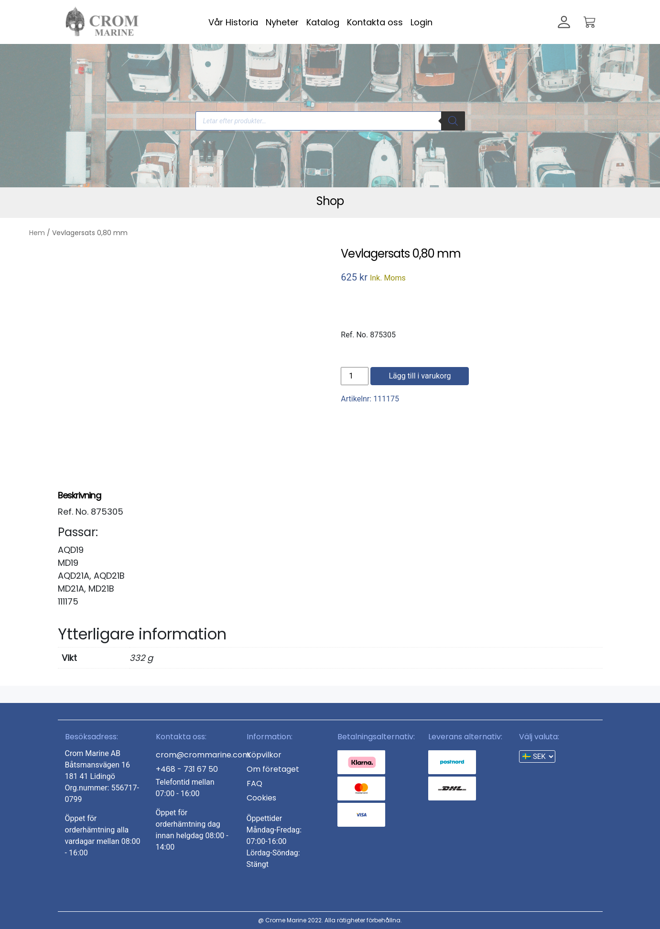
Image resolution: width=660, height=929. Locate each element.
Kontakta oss (375, 22)
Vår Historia (233, 22)
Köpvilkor (264, 754)
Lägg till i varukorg (420, 375)
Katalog (322, 22)
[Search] (453, 120)
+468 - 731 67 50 (187, 769)
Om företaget (273, 769)
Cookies (261, 797)
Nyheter (282, 22)
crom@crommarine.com (203, 754)
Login (422, 22)
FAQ (254, 783)
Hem (37, 233)
